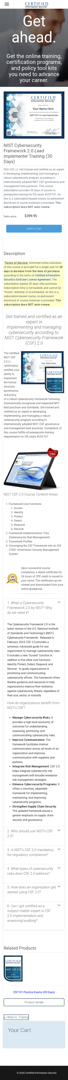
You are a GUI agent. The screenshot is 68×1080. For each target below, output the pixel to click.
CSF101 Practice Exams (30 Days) (34, 992)
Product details (34, 1002)
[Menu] (7, 5)
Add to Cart (34, 228)
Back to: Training (16, 1017)
